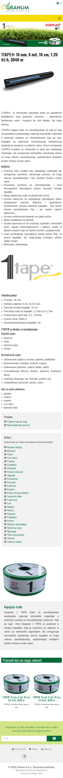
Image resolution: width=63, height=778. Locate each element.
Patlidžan (12, 517)
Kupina (11, 489)
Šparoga (11, 531)
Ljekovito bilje (14, 496)
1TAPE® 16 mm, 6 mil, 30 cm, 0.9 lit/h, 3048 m (16, 698)
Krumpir (11, 482)
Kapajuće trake (13, 606)
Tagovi (33, 749)
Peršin (10, 521)
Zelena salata (14, 542)
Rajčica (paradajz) (17, 524)
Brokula (11, 451)
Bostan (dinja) (14, 447)
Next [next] (56, 683)
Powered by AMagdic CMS (31, 773)
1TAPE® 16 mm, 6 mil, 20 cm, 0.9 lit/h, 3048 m (47, 698)
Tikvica (10, 538)
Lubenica (12, 500)
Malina (10, 507)
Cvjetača (11, 465)
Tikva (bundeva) (15, 535)
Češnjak (11, 468)
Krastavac (12, 479)
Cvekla (10, 461)
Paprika (11, 514)
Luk (9, 503)
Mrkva (10, 510)
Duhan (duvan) (15, 472)
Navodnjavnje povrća (18, 425)
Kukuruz (11, 486)
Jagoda (11, 475)
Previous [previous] (6, 683)
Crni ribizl (12, 458)
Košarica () (19, 749)
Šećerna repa (14, 528)
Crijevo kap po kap (17, 421)
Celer (10, 454)
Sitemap (46, 749)
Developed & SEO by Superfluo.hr (31, 770)
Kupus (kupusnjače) (17, 493)
